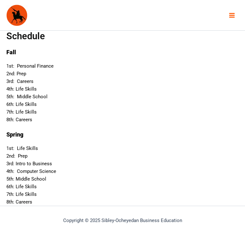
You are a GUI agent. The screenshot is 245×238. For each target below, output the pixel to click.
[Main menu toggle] (232, 15)
